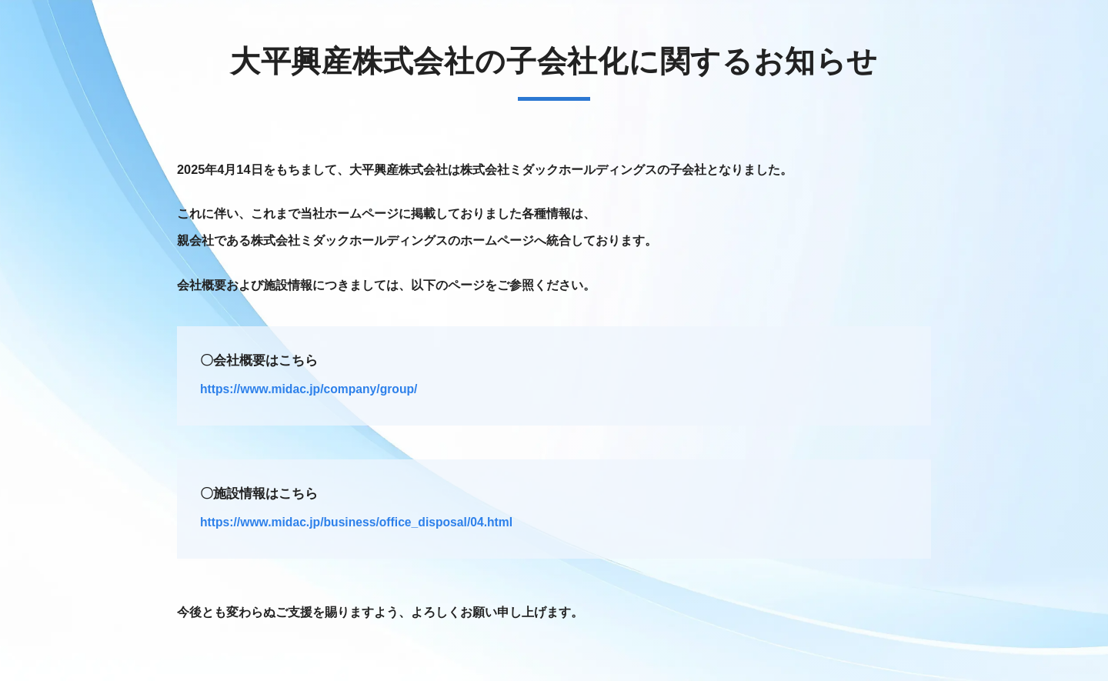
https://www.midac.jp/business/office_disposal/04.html (356, 522)
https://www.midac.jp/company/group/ (308, 389)
